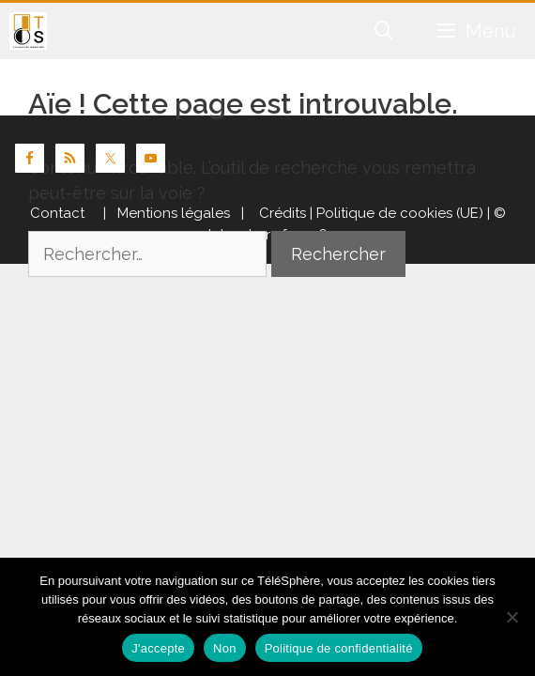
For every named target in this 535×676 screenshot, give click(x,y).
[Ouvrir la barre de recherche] (385, 31)
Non (225, 648)
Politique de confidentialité (339, 648)
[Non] (511, 616)
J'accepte (158, 648)
